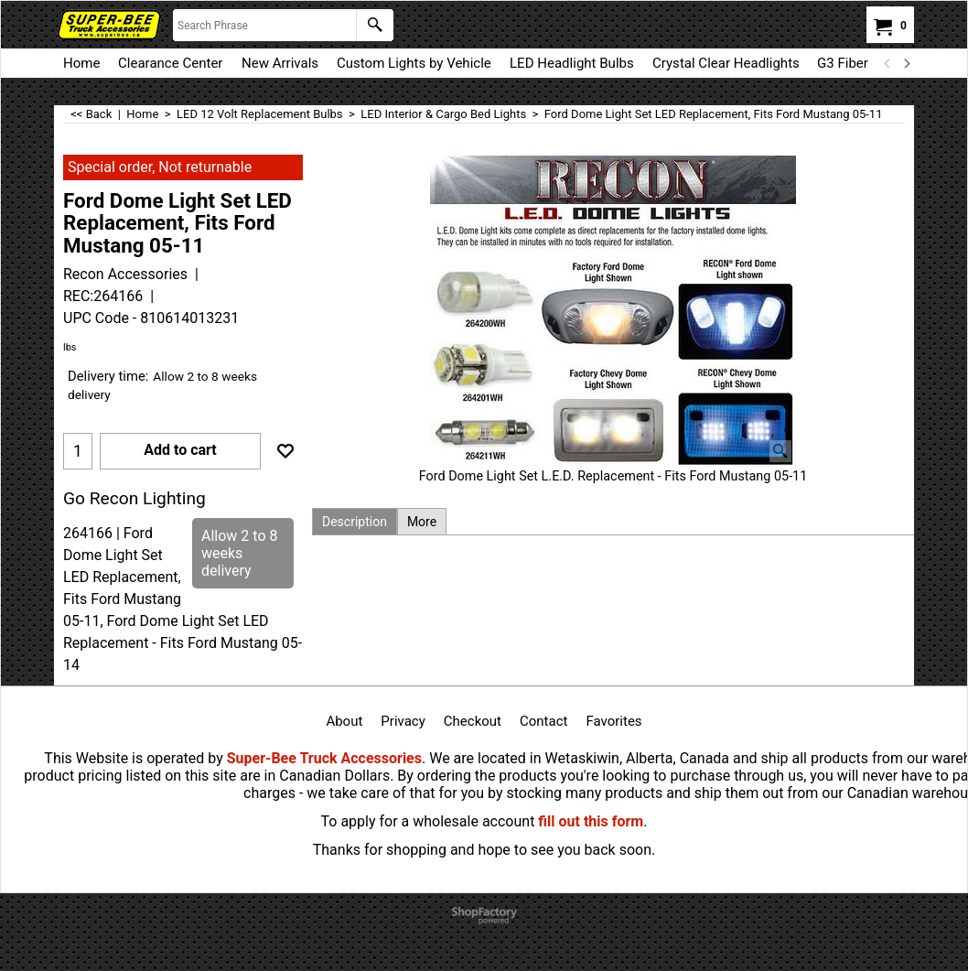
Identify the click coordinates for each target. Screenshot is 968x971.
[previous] (887, 63)
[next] (906, 63)
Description (354, 521)
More (421, 521)
